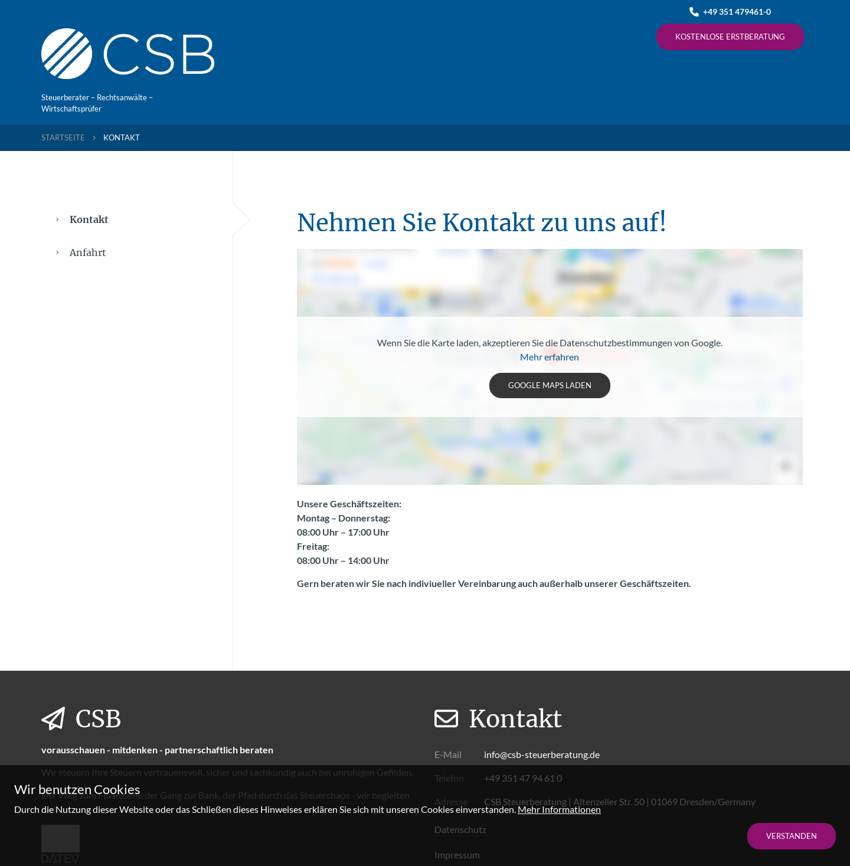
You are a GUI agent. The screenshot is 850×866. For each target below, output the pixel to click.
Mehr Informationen (559, 809)
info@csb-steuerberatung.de (542, 754)
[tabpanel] (550, 404)
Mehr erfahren (549, 356)
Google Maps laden (549, 385)
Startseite (63, 137)
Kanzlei (290, 35)
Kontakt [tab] (144, 219)
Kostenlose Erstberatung (730, 36)
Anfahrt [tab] (81, 252)
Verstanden (791, 836)
